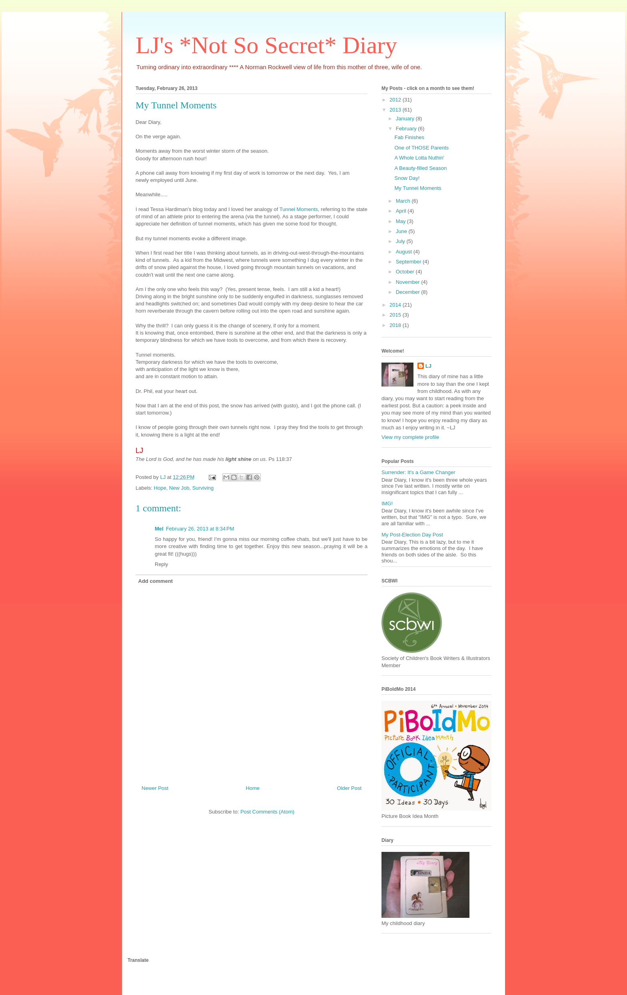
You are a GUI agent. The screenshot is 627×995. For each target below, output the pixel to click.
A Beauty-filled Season (420, 168)
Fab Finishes (409, 137)
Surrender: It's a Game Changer (418, 472)
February (407, 129)
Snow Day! (406, 178)
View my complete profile (410, 437)
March (404, 201)
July (401, 241)
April (402, 211)
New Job (179, 488)
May (401, 221)
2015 (396, 315)
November (408, 282)
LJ (428, 366)
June (402, 231)
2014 (396, 305)
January (406, 119)
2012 (396, 100)
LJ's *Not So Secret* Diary (266, 45)
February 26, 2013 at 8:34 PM (200, 529)
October (406, 272)
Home (253, 788)
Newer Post (155, 788)
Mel (159, 529)
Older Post (349, 788)
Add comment (155, 581)
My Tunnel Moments (417, 188)
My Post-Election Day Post (412, 535)
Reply (161, 564)
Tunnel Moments (299, 209)
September (409, 262)
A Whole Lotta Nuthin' (419, 158)
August (404, 252)
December (408, 292)
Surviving (203, 488)
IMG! (387, 503)
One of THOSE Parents (421, 148)
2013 (396, 110)
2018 (396, 325)
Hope (160, 488)
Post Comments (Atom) (267, 812)
